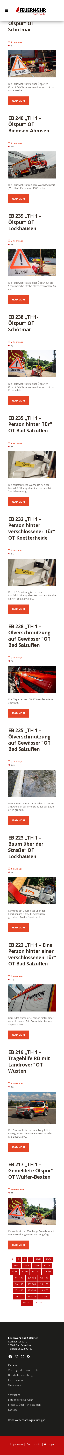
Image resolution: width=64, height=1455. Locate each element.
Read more (18, 100)
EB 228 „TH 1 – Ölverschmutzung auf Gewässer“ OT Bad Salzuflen (29, 635)
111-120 (19, 1278)
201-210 (19, 1296)
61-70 (47, 1265)
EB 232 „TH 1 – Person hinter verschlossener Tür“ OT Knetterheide (31, 528)
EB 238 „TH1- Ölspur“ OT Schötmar (23, 323)
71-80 (14, 1271)
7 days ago (15, 657)
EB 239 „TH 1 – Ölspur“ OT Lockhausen (24, 222)
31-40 (16, 1265)
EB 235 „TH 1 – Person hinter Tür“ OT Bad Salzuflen (30, 424)
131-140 (44, 1278)
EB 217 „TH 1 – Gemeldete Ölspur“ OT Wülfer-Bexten (30, 1170)
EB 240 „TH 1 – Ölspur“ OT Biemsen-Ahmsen (28, 124)
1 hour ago (15, 42)
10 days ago (16, 1189)
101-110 (47, 1271)
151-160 (32, 1284)
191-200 (44, 1290)
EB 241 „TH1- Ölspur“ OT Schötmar (23, 23)
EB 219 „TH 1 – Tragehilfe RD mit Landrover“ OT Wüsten (29, 1061)
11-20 (38, 1259)
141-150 (19, 1284)
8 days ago (15, 869)
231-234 (27, 1302)
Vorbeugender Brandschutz (23, 1370)
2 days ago (15, 443)
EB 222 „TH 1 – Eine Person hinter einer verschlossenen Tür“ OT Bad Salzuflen (32, 954)
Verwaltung (14, 1394)
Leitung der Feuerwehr (20, 1399)
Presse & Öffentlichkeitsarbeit (24, 1404)
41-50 (26, 1265)
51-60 (36, 1265)
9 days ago (15, 976)
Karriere (12, 1365)
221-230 (44, 1296)
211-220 (32, 1296)
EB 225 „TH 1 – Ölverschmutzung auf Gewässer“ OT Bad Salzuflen (29, 739)
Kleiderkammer (16, 1380)
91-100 (35, 1271)
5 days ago (15, 550)
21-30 (48, 1259)
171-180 (19, 1290)
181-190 (32, 1290)
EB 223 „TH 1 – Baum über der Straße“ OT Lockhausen (26, 847)
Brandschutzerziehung (20, 1375)
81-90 (24, 1271)
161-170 (44, 1284)
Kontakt (12, 1409)
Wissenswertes (16, 1385)
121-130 (32, 1278)
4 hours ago (16, 241)
